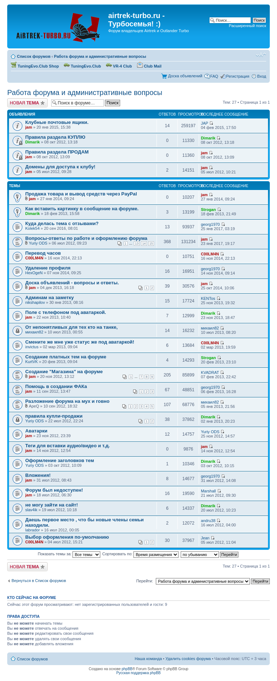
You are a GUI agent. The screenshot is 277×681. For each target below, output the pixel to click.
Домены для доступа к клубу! (60, 166)
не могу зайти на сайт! (51, 505)
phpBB (127, 669)
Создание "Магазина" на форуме (64, 371)
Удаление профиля (47, 268)
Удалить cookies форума (188, 658)
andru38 (208, 520)
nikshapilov (35, 302)
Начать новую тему (27, 102)
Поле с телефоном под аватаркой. (65, 312)
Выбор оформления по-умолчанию (67, 537)
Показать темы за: (69, 554)
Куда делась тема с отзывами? (61, 223)
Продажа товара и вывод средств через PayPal (81, 194)
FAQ (214, 76)
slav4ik (31, 510)
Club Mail (149, 66)
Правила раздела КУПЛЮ (55, 137)
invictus (32, 347)
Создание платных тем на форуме (65, 356)
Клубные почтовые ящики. (56, 122)
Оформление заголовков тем (59, 460)
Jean (205, 538)
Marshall (208, 491)
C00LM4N (34, 258)
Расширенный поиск (247, 25)
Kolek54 (32, 228)
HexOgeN (34, 273)
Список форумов (33, 56)
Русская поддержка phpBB (138, 673)
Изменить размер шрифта (261, 55)
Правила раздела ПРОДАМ (57, 152)
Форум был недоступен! (54, 490)
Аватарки (36, 431)
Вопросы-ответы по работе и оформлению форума (86, 238)
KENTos (208, 298)
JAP (204, 123)
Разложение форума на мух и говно (67, 401)
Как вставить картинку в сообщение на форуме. (81, 208)
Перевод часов (43, 253)
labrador (32, 530)
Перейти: (144, 581)
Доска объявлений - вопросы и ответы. (72, 282)
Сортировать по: (140, 554)
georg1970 (210, 224)
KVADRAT (210, 372)
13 (136, 243)
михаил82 (34, 332)
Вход (261, 76)
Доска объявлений (185, 76)
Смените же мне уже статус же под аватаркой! (79, 342)
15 (151, 243)
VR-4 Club (119, 66)
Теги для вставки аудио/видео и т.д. (67, 445)
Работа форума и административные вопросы (100, 56)
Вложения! (37, 475)
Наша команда (148, 658)
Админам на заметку (49, 297)
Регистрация (237, 76)
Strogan (208, 209)
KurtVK (31, 361)
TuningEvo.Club (82, 66)
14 (144, 243)
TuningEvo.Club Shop (35, 66)
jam (28, 127)
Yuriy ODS (38, 243)
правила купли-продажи (54, 416)
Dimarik (32, 142)
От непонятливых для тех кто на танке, (71, 327)
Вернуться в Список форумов (39, 580)
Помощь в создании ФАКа (56, 386)
